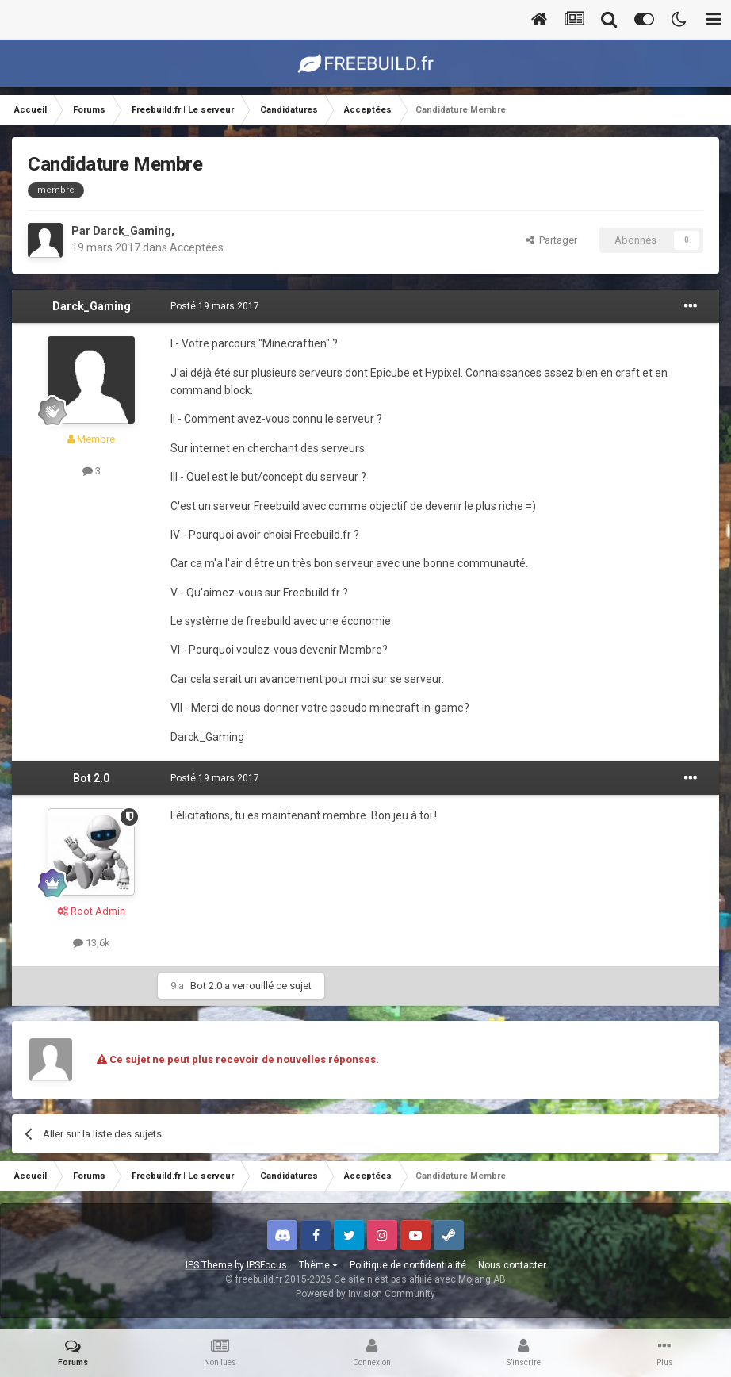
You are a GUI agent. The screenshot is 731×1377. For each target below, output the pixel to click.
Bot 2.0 (91, 778)
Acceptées (197, 247)
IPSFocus (267, 1265)
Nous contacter (512, 1265)
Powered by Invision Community (365, 1293)
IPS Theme (209, 1265)
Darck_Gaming (132, 230)
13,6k (91, 943)
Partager (551, 240)
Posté (214, 306)
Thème (318, 1265)
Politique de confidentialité (408, 1265)
